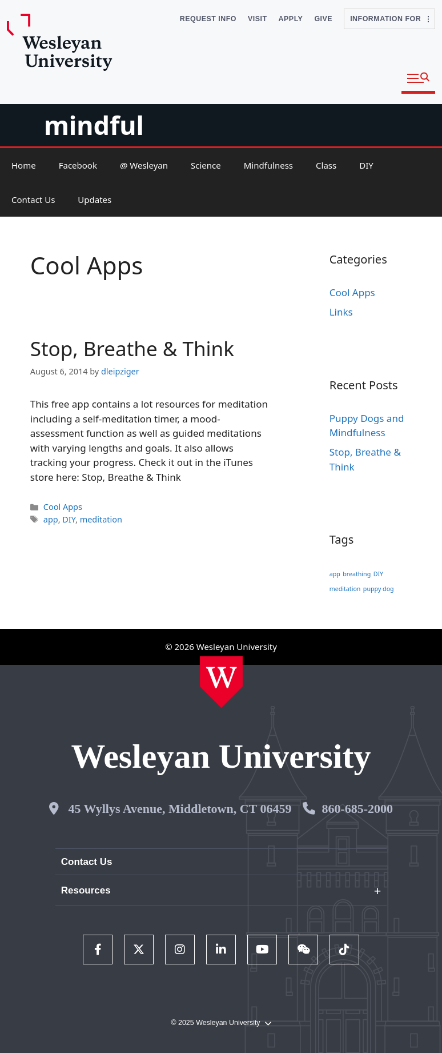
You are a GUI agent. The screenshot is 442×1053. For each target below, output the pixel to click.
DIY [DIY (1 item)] (378, 574)
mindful (94, 124)
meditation (101, 519)
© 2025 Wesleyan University (221, 1023)
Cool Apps (62, 506)
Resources (86, 890)
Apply (291, 19)
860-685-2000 (357, 808)
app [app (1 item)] (335, 574)
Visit (257, 19)
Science (206, 165)
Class (326, 165)
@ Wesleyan (144, 165)
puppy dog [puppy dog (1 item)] (378, 589)
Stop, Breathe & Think (132, 348)
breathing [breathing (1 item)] (357, 574)
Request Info (208, 19)
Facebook (78, 165)
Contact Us (33, 199)
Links (341, 311)
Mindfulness (268, 165)
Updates (94, 199)
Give (323, 19)
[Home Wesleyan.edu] (221, 682)
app (50, 519)
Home (23, 165)
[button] (418, 78)
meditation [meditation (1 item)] (345, 589)
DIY (366, 165)
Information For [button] (389, 19)
